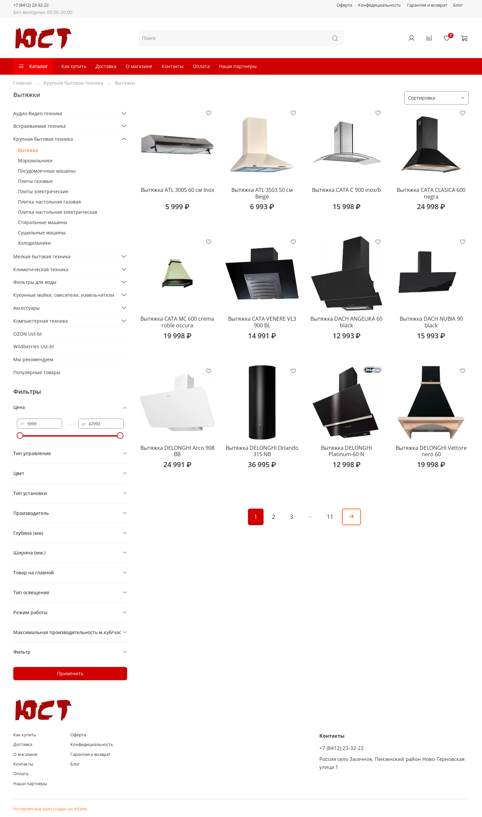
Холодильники (34, 243)
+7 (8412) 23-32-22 (30, 5)
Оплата (201, 66)
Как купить (73, 66)
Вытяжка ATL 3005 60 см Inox (177, 190)
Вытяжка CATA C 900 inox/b (346, 190)
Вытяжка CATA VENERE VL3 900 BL (262, 322)
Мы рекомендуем (33, 359)
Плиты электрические (43, 191)
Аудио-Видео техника (37, 113)
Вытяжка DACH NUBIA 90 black (431, 322)
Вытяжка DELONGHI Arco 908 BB (177, 451)
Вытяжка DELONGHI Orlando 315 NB (262, 451)
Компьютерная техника (40, 321)
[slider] (20, 436)
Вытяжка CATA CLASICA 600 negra (431, 193)
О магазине (139, 66)
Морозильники (35, 160)
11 (330, 517)
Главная (22, 83)
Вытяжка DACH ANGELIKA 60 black (346, 322)
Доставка (106, 66)
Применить (70, 673)
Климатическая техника (40, 269)
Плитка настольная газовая (49, 202)
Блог (458, 5)
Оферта (344, 5)
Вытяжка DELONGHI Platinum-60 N (346, 451)
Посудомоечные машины (47, 171)
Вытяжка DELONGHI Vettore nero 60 (431, 451)
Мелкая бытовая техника (42, 256)
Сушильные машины (42, 232)
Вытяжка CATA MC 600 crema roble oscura (177, 322)
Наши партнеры (238, 66)
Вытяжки (28, 150)
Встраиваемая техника (39, 126)
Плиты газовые (35, 181)
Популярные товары (36, 372)
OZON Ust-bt (27, 334)
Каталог (33, 66)
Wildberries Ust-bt (33, 346)
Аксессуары (26, 308)
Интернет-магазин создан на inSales (50, 809)
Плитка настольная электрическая (57, 212)
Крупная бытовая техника (73, 83)
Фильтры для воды (34, 282)
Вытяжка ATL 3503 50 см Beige (262, 193)
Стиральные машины (42, 222)
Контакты (173, 66)
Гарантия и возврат (427, 5)
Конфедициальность (379, 5)
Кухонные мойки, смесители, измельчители (63, 295)
